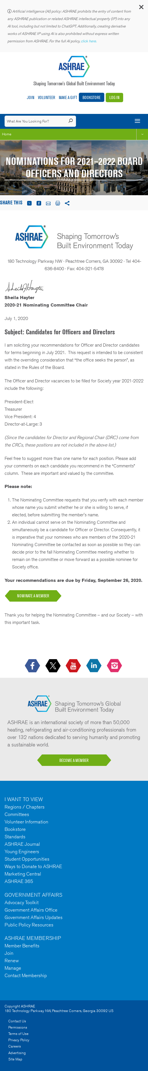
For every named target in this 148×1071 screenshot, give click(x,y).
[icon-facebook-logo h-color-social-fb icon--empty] (33, 666)
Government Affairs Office (31, 910)
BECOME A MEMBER (74, 760)
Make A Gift (68, 97)
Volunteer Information (26, 822)
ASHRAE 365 (19, 881)
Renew (12, 960)
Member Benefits (22, 946)
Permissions (17, 1027)
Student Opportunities (27, 859)
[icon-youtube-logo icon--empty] (74, 666)
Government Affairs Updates (34, 917)
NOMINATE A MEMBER (33, 595)
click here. (89, 41)
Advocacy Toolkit (22, 902)
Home (6, 134)
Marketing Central (23, 874)
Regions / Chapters (25, 807)
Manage (13, 968)
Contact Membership (26, 975)
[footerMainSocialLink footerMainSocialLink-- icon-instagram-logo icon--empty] (115, 666)
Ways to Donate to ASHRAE (33, 866)
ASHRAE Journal (22, 844)
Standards (15, 836)
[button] (141, 8)
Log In (114, 97)
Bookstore (92, 97)
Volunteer (46, 97)
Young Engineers (22, 851)
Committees (17, 814)
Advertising (17, 1052)
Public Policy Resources (29, 925)
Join (30, 97)
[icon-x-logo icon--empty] (53, 666)
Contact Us (17, 1021)
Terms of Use (18, 1033)
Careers (14, 1046)
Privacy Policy (18, 1040)
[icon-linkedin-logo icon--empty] (94, 666)
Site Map (15, 1059)
